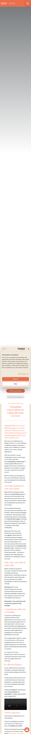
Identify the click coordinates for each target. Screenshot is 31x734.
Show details (22, 374)
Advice (10, 403)
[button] (27, 3)
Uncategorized (18, 403)
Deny (15, 384)
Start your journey (15, 391)
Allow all (15, 379)
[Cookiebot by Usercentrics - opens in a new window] (18, 349)
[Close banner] (28, 349)
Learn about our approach (15, 397)
